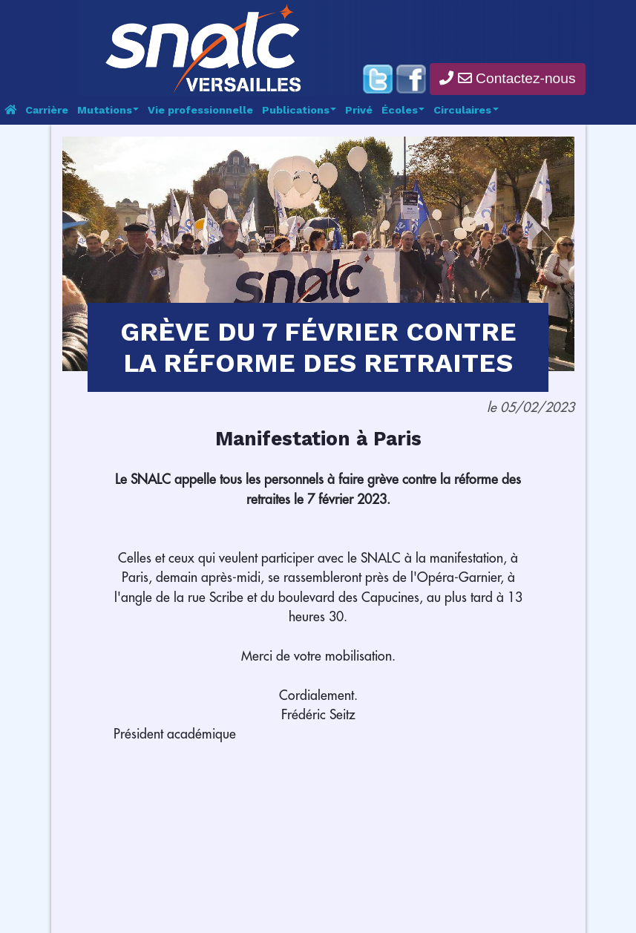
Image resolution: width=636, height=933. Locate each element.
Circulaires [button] (463, 110)
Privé (359, 110)
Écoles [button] (401, 110)
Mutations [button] (106, 110)
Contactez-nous (507, 78)
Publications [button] (297, 110)
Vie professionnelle (200, 110)
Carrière (46, 110)
